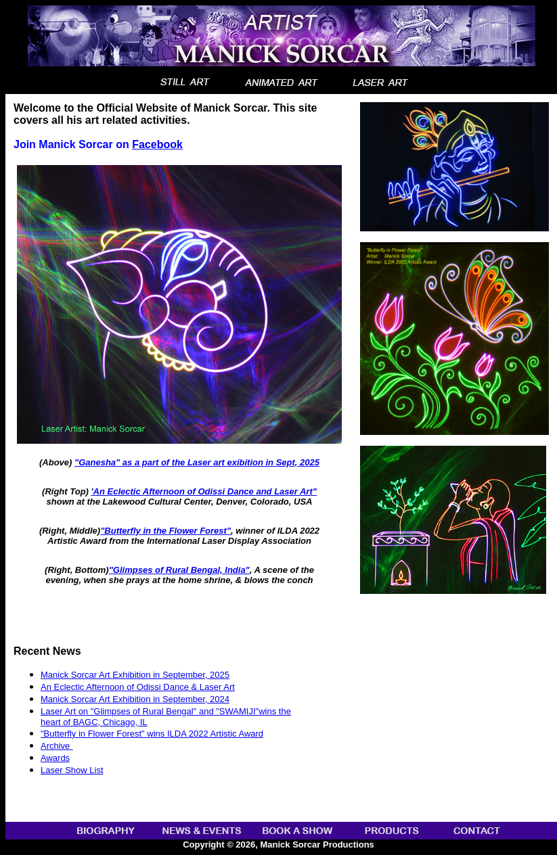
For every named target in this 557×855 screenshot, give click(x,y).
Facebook (157, 144)
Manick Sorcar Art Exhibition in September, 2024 (135, 699)
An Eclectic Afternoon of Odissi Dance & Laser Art (138, 687)
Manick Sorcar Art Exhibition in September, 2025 (135, 675)
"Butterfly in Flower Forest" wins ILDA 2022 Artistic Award (152, 734)
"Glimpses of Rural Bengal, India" (179, 570)
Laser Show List (72, 770)
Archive (55, 746)
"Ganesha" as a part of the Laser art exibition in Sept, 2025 (196, 462)
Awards (55, 758)
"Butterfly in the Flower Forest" (165, 531)
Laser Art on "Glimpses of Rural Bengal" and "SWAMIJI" (150, 711)
